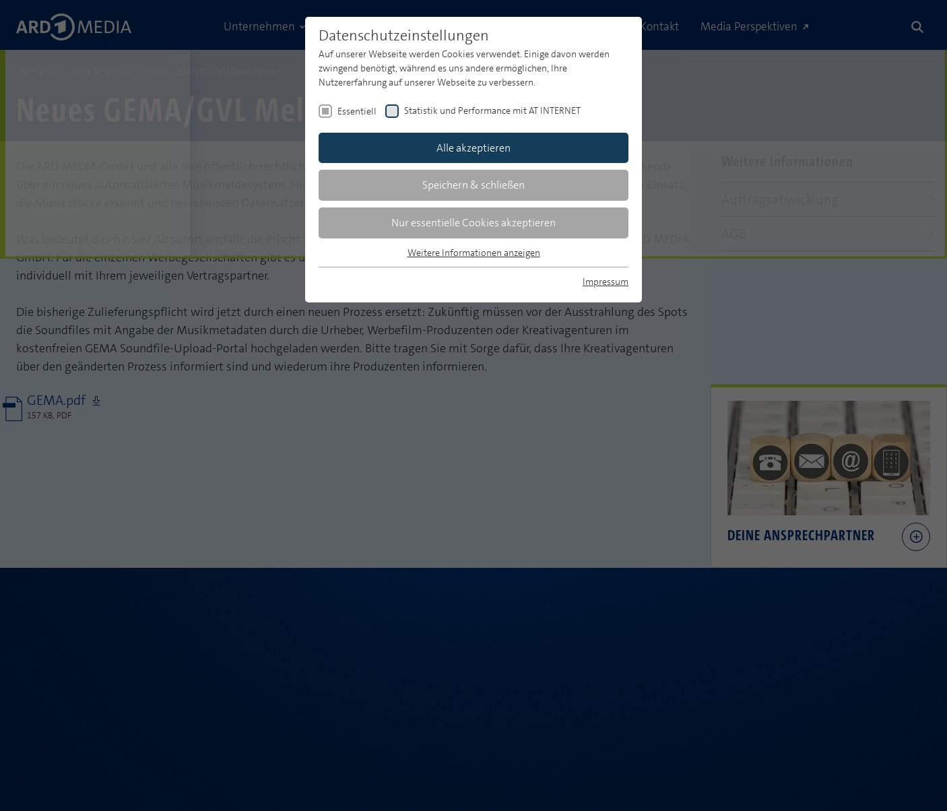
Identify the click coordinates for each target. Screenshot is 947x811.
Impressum (605, 281)
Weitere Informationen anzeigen (473, 253)
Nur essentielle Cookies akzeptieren (473, 223)
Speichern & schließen (473, 185)
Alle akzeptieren (473, 148)
